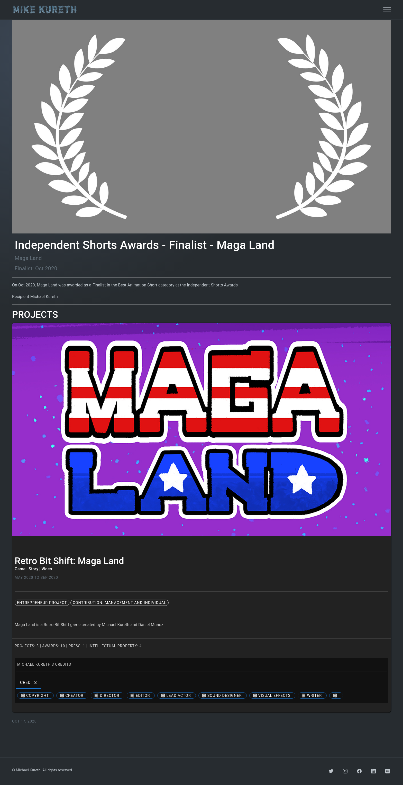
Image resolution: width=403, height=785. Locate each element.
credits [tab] (28, 682)
